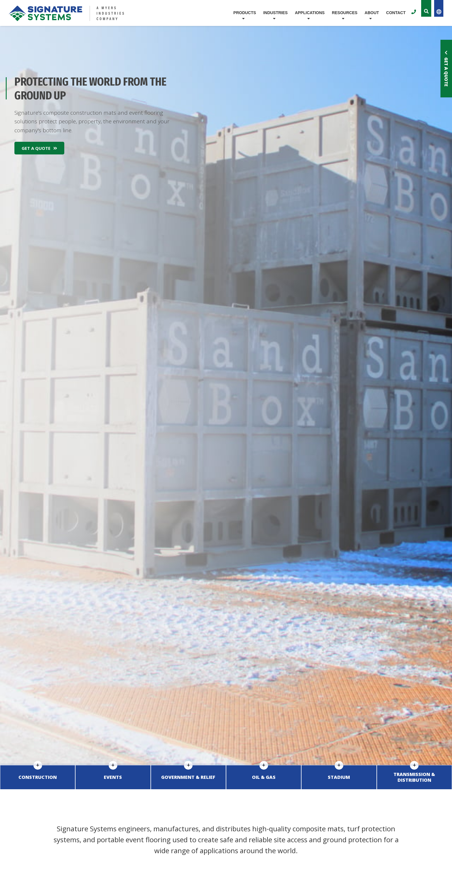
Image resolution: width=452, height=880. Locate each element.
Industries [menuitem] (275, 12)
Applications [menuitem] (310, 12)
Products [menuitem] (244, 12)
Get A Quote (39, 148)
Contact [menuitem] (396, 12)
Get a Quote (446, 68)
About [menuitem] (372, 12)
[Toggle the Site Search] (426, 8)
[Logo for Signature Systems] (80, 13)
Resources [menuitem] (344, 12)
